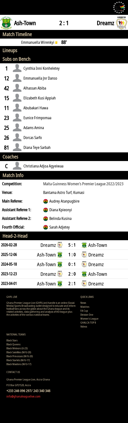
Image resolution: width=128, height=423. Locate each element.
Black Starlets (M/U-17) (18, 360)
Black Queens (13, 344)
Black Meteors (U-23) (17, 348)
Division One (86, 314)
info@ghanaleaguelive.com (23, 396)
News (83, 303)
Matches (84, 306)
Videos (83, 326)
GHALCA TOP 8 (88, 322)
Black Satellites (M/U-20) (18, 352)
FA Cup (84, 310)
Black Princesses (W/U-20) (19, 356)
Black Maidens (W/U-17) (18, 364)
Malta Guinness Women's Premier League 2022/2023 (83, 184)
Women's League (89, 318)
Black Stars (12, 340)
